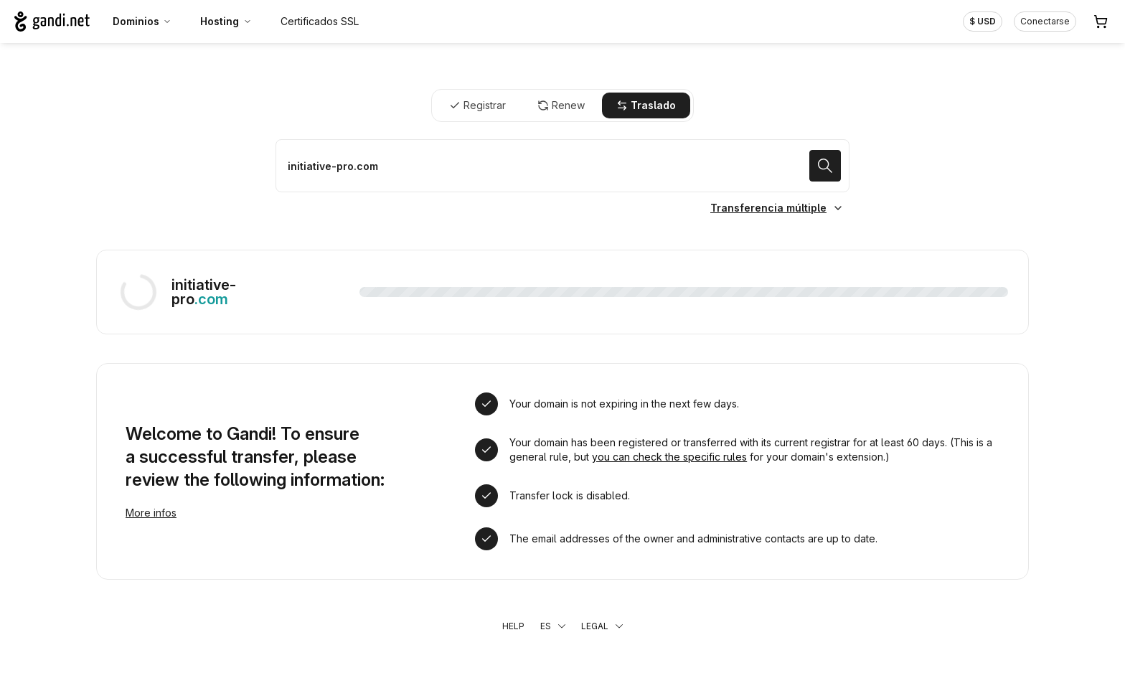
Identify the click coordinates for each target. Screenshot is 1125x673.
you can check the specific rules (669, 457)
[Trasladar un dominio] (562, 165)
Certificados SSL (320, 21)
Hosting (226, 21)
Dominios (142, 21)
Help (513, 626)
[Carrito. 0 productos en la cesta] (1101, 21)
